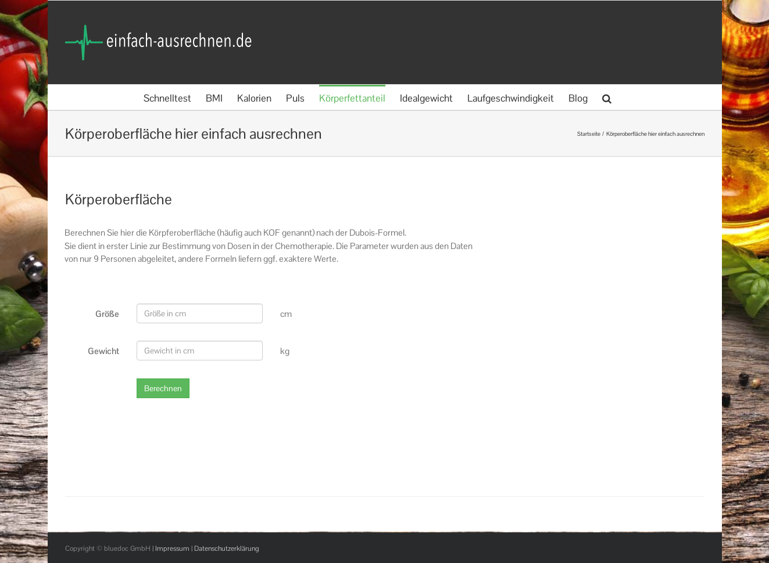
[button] (606, 97)
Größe (107, 313)
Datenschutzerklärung (226, 548)
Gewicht (103, 350)
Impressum (172, 548)
